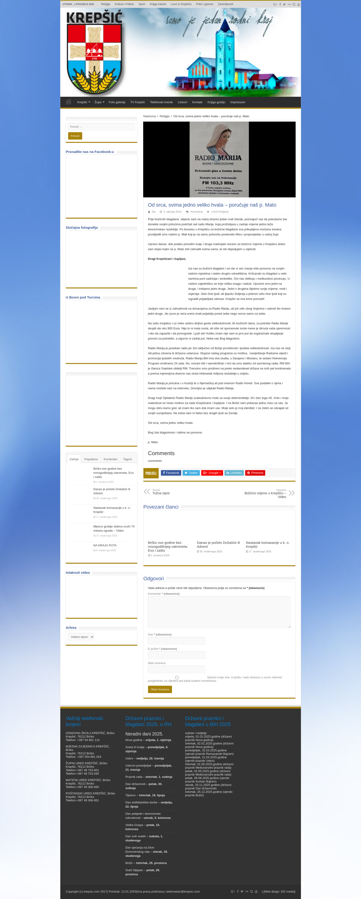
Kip (154, 211)
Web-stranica (157, 663)
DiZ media (287, 891)
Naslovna (149, 116)
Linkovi (182, 102)
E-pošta (162, 648)
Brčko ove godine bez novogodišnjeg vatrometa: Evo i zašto (168, 546)
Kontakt (197, 102)
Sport (142, 4)
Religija (105, 4)
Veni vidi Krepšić (69, 101)
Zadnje (74, 459)
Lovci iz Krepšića (181, 4)
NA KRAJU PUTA (105, 545)
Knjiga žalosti (158, 4)
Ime (160, 634)
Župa (98, 102)
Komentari (110, 459)
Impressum (237, 102)
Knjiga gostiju (216, 102)
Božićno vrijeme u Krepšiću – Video (262, 494)
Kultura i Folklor (124, 4)
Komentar (164, 593)
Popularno (91, 459)
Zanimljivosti (225, 4)
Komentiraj (196, 211)
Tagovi (127, 459)
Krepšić (82, 102)
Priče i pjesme (204, 4)
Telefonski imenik (161, 102)
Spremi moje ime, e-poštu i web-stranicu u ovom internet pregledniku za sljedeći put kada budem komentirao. (215, 679)
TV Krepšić (137, 102)
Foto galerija (117, 102)
